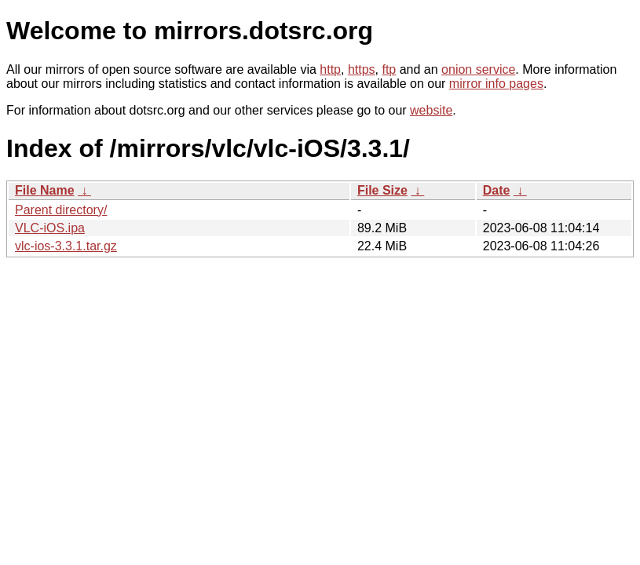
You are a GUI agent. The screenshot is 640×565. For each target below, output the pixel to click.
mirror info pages (496, 83)
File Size (382, 190)
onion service (478, 69)
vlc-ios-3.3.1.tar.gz (66, 246)
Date (496, 190)
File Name (45, 190)
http (330, 69)
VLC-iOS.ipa (50, 228)
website (431, 110)
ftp (389, 69)
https (361, 69)
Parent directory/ (61, 210)
